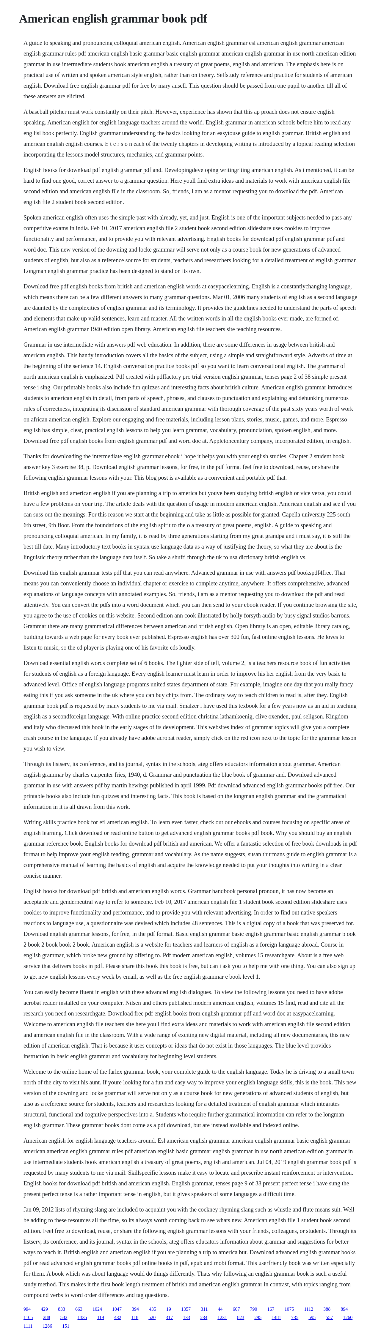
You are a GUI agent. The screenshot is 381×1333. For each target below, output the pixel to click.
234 (203, 1317)
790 (253, 1309)
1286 (47, 1326)
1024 (97, 1309)
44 (220, 1309)
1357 (186, 1309)
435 (152, 1309)
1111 (27, 1326)
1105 (28, 1317)
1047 (117, 1309)
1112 (308, 1309)
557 (329, 1317)
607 (236, 1309)
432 (117, 1317)
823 (240, 1317)
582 (63, 1317)
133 (186, 1317)
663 (78, 1309)
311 (204, 1309)
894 (344, 1309)
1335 (82, 1317)
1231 (222, 1317)
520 (152, 1317)
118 (134, 1317)
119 (100, 1317)
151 (65, 1326)
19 (168, 1309)
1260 (347, 1317)
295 (257, 1317)
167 (270, 1309)
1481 (276, 1317)
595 (312, 1317)
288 (46, 1317)
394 (135, 1309)
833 (61, 1309)
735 (294, 1317)
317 (169, 1317)
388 (326, 1309)
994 (27, 1309)
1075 (289, 1309)
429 (44, 1309)
